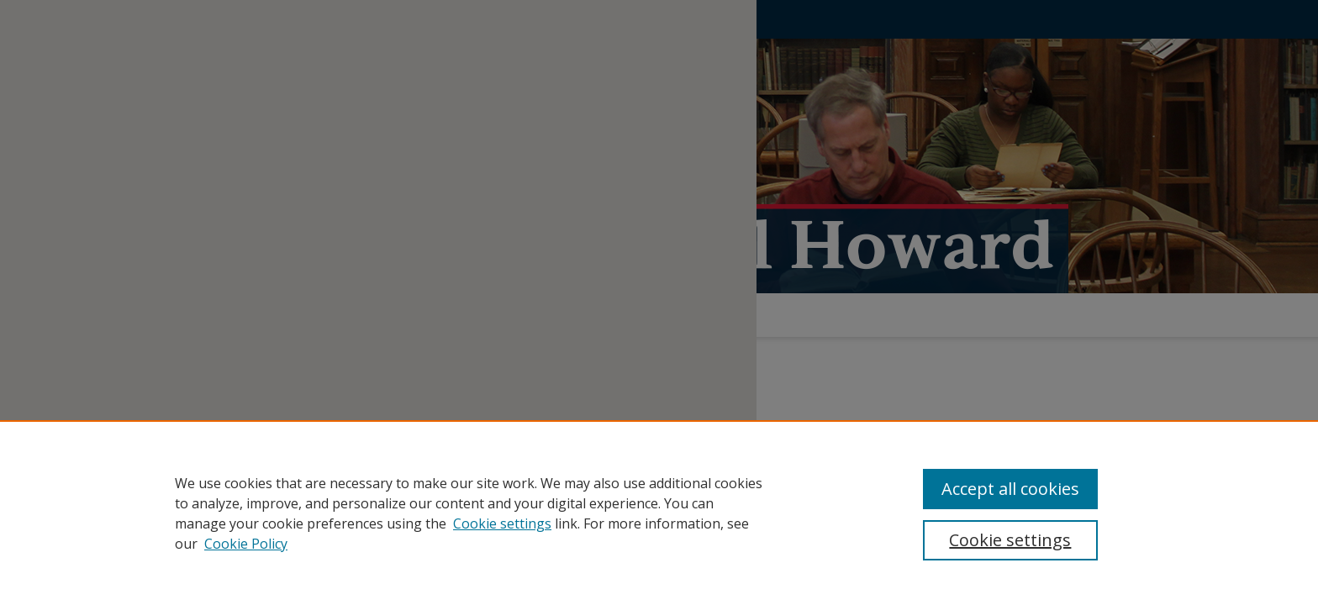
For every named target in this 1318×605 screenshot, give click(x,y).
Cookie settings (502, 523)
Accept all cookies (1010, 488)
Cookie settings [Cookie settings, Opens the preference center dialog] (1010, 540)
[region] (659, 512)
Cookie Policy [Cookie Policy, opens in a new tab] (245, 543)
